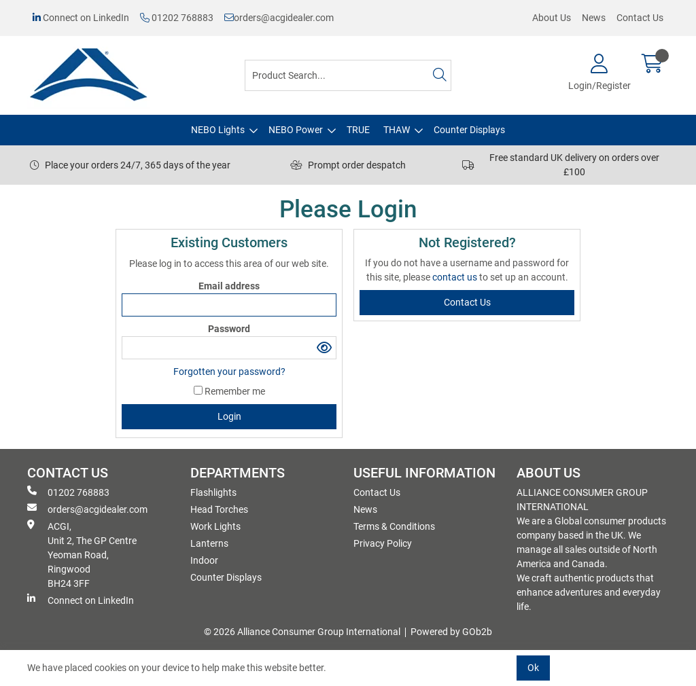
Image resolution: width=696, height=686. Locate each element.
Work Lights (215, 526)
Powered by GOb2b (451, 631)
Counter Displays (469, 129)
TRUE (358, 129)
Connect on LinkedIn (81, 17)
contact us (455, 277)
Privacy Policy (382, 543)
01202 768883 (176, 17)
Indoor (204, 560)
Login (229, 416)
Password (229, 328)
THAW (396, 129)
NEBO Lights (218, 129)
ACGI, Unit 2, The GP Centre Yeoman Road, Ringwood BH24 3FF (82, 554)
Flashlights (213, 492)
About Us (551, 17)
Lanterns (209, 543)
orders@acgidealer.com (279, 17)
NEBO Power (295, 129)
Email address (229, 286)
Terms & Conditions (394, 526)
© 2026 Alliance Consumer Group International (302, 631)
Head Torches (219, 509)
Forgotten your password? (229, 371)
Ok (533, 667)
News (594, 17)
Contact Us (639, 17)
